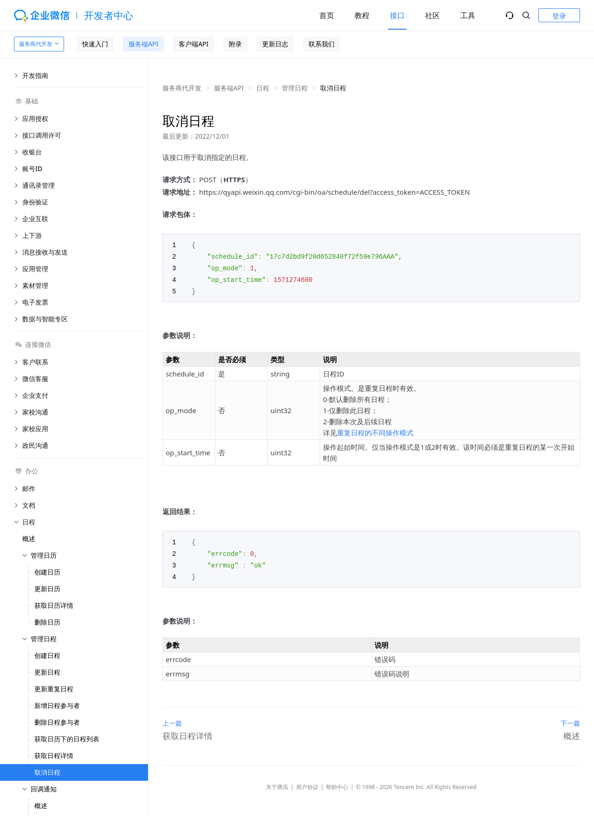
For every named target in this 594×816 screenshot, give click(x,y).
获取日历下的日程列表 (66, 738)
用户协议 (307, 783)
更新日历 (47, 588)
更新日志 (275, 43)
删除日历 (47, 622)
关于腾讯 (277, 783)
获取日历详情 (53, 605)
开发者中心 (109, 15)
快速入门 (95, 43)
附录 (235, 43)
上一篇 (172, 718)
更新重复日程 (53, 688)
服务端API (143, 43)
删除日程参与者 (57, 722)
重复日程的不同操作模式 (375, 430)
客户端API (193, 43)
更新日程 (47, 672)
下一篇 (570, 718)
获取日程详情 (53, 755)
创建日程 (47, 655)
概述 (28, 538)
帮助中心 (337, 783)
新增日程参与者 (57, 705)
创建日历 (47, 571)
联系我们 (322, 43)
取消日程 (47, 772)
